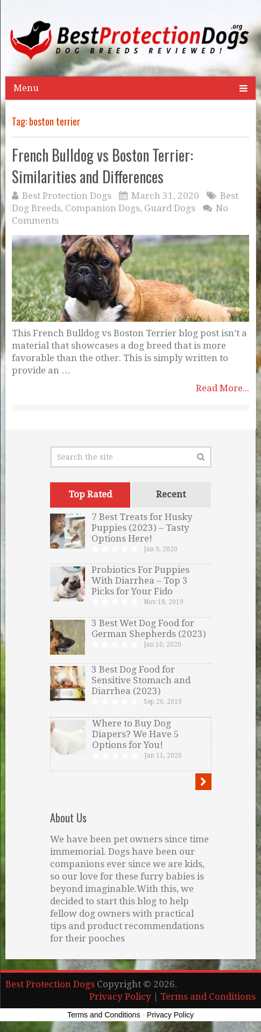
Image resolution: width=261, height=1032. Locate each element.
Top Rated (90, 494)
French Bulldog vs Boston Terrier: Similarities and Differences (102, 165)
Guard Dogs (169, 208)
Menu (26, 87)
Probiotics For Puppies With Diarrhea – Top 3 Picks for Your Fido (140, 580)
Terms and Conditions (208, 996)
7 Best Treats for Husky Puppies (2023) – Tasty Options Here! (142, 527)
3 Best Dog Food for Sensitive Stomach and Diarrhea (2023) (141, 680)
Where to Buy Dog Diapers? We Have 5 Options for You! (135, 734)
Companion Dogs (102, 208)
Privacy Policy (120, 996)
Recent (171, 494)
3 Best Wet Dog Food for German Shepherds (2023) (148, 628)
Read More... (222, 388)
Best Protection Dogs (66, 195)
